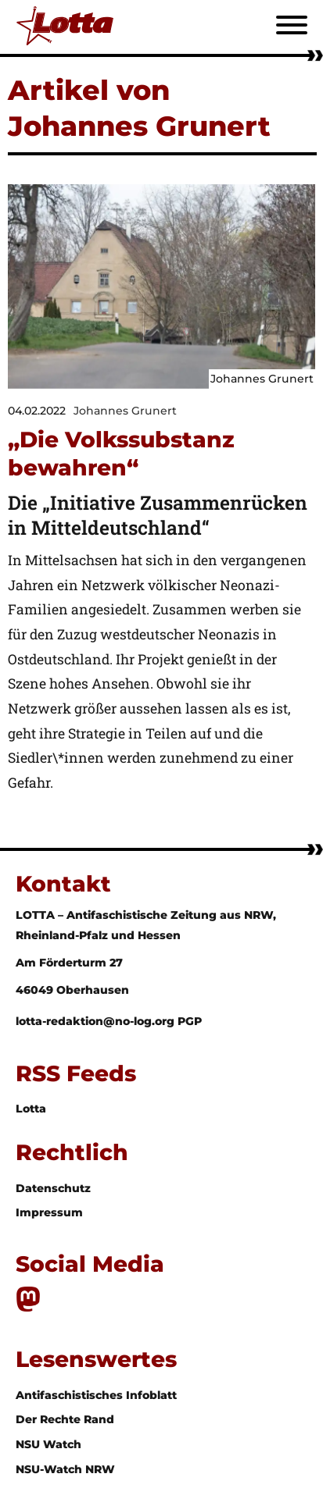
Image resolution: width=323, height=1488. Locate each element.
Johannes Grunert (125, 411)
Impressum (49, 1212)
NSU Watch (48, 1444)
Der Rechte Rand (65, 1419)
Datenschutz (53, 1188)
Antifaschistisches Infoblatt (96, 1395)
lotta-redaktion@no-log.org (97, 1021)
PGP (190, 1021)
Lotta (31, 1109)
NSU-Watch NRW (65, 1469)
